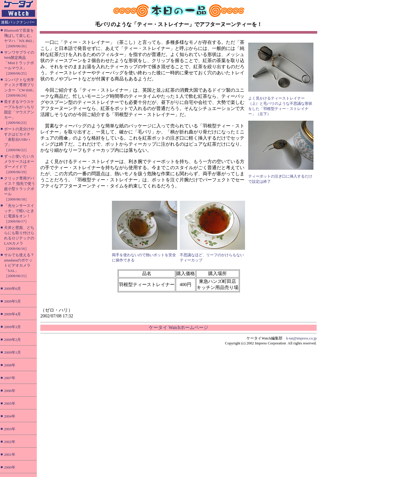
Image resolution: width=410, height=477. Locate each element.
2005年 (9, 403)
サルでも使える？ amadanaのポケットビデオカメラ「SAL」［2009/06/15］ (19, 265)
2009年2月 (12, 339)
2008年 (9, 365)
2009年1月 (12, 352)
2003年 (9, 429)
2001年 (9, 454)
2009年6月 (12, 288)
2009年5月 (12, 301)
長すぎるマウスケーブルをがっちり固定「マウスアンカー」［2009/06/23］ (19, 112)
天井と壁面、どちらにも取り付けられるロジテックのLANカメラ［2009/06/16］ (19, 238)
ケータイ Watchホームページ (178, 327)
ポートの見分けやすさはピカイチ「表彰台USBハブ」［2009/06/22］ (19, 139)
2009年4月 (12, 314)
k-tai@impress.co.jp (301, 338)
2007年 (9, 378)
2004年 (9, 416)
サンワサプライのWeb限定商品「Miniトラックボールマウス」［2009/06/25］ (19, 62)
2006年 (9, 391)
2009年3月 (12, 327)
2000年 (9, 467)
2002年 (9, 442)
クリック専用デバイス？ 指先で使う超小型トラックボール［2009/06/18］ (19, 188)
